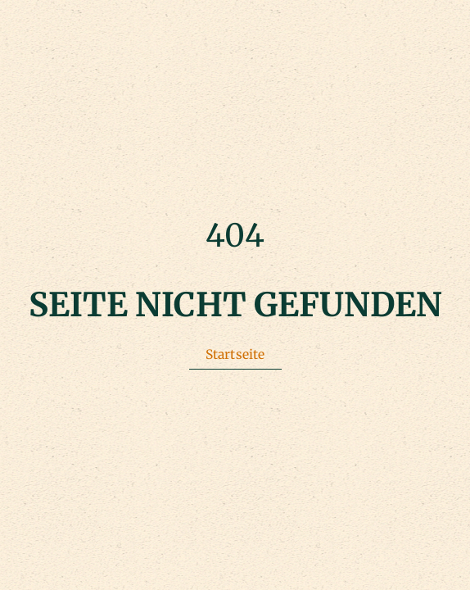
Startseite (235, 354)
